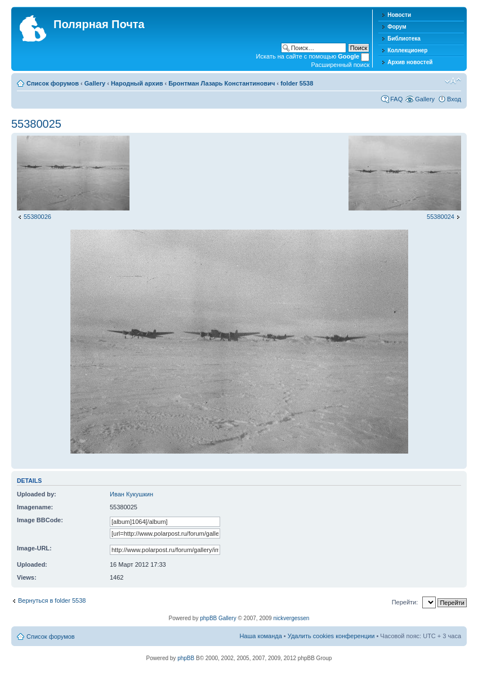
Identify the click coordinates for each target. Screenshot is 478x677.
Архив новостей (409, 62)
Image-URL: (34, 548)
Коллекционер (407, 50)
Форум (396, 27)
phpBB (185, 658)
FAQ (396, 99)
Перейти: (405, 602)
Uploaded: (32, 564)
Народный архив (137, 83)
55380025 (36, 124)
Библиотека (404, 38)
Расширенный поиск (340, 64)
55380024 (440, 216)
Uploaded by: (36, 494)
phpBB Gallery (218, 618)
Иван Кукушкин (131, 494)
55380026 (37, 216)
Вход (454, 99)
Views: (27, 577)
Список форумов (52, 83)
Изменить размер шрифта (453, 81)
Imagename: (35, 507)
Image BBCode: (40, 520)
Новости (399, 15)
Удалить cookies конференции (331, 636)
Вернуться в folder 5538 (52, 600)
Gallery (94, 83)
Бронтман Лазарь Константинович (221, 83)
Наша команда (260, 636)
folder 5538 (296, 83)
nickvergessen (291, 618)
